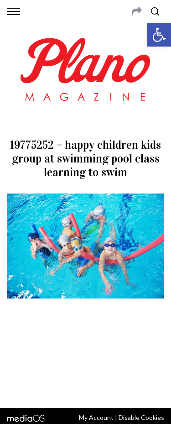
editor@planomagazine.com (85, 364)
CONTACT (44, 342)
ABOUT (17, 342)
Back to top (85, 389)
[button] (159, 35)
